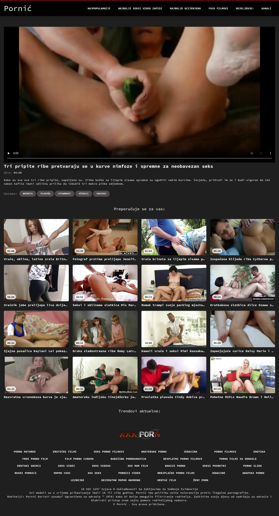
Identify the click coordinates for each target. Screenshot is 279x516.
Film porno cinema (79, 459)
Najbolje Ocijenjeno (185, 8)
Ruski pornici (26, 473)
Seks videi (66, 466)
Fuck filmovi (218, 8)
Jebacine (218, 473)
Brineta (28, 193)
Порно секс (62, 473)
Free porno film (35, 459)
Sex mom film (138, 466)
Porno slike (252, 466)
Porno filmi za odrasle (238, 459)
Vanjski (101, 193)
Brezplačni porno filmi (176, 473)
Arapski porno (253, 473)
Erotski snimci (29, 466)
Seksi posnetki (214, 466)
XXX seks (94, 473)
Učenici (84, 193)
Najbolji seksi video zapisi (140, 8)
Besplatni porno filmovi (182, 459)
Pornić (122, 504)
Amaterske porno (154, 451)
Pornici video (129, 473)
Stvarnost (64, 193)
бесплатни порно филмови (120, 480)
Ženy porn (200, 480)
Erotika (259, 451)
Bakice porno (175, 466)
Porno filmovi (225, 451)
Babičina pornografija (128, 459)
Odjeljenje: (245, 8)
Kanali (266, 8)
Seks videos (101, 466)
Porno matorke (25, 451)
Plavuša (45, 193)
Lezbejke (77, 480)
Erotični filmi (65, 451)
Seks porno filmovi (109, 451)
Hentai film (166, 480)
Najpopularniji (99, 8)
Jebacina (190, 451)
